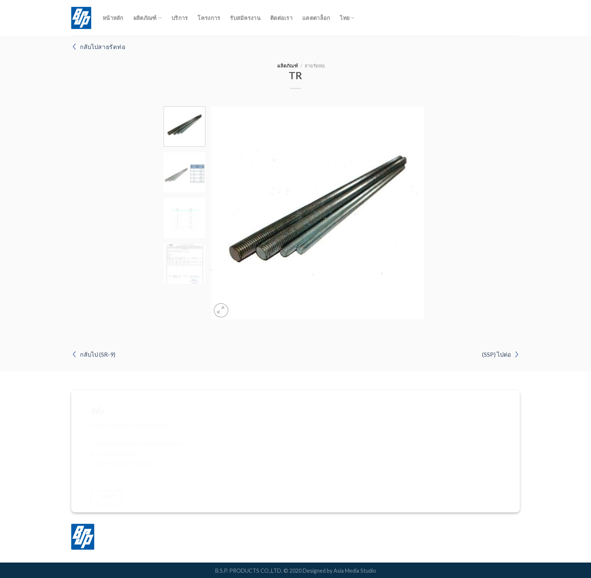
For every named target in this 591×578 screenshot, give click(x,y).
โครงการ (209, 18)
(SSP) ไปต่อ (496, 354)
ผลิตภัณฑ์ (147, 17)
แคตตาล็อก (316, 18)
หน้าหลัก (113, 18)
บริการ (179, 18)
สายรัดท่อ (315, 66)
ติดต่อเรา (281, 18)
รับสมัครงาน (245, 18)
